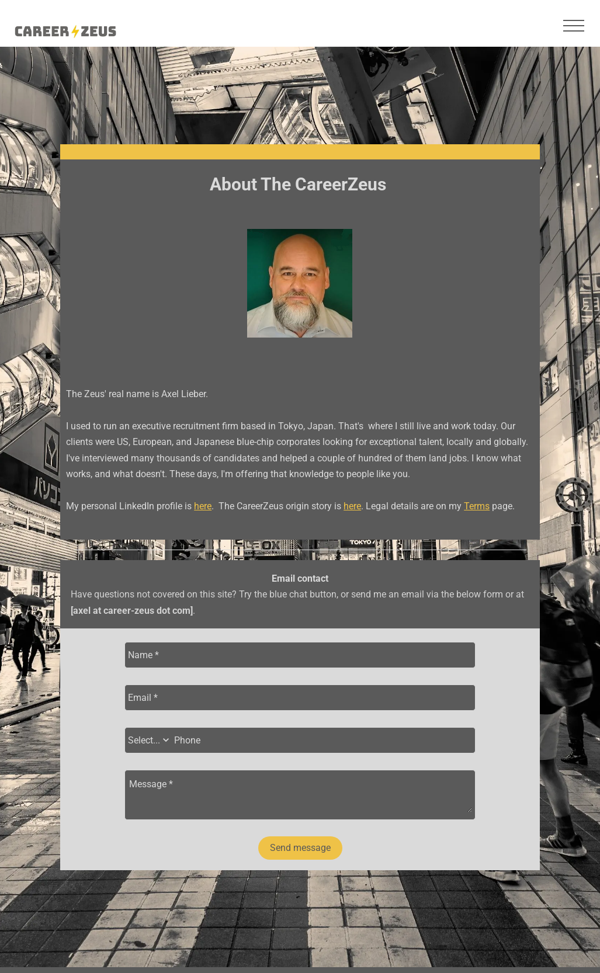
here (202, 506)
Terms (477, 506)
